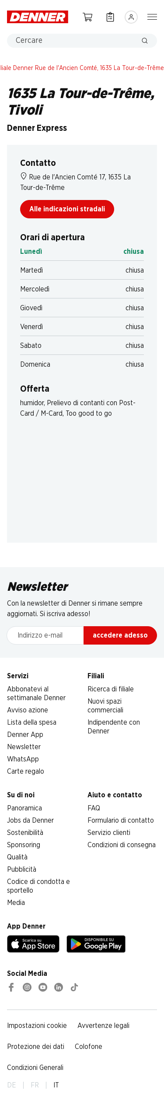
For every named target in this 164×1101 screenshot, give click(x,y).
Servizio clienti (108, 832)
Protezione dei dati (35, 1046)
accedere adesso (120, 635)
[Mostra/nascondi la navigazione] (152, 16)
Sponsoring (23, 845)
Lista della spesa (31, 722)
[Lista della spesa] (110, 17)
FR (35, 1085)
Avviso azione (27, 710)
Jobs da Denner (30, 820)
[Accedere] (131, 17)
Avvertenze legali (103, 1025)
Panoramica (24, 808)
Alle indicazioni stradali (67, 209)
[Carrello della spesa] (87, 17)
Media (16, 902)
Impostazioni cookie (37, 1025)
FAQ (93, 808)
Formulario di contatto (120, 820)
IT (56, 1085)
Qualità (17, 857)
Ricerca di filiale (110, 689)
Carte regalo (25, 771)
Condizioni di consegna (121, 845)
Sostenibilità (25, 832)
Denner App (25, 734)
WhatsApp (23, 759)
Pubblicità (21, 869)
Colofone (88, 1046)
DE (11, 1085)
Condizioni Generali (35, 1067)
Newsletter (24, 746)
